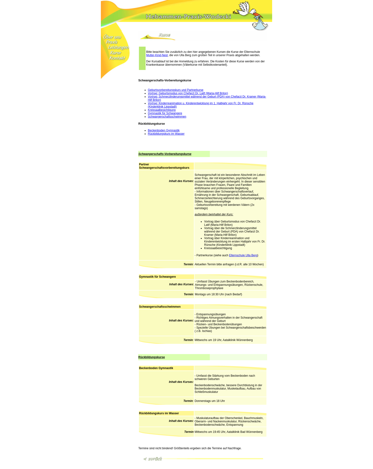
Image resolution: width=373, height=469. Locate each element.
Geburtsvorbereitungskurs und (167, 90)
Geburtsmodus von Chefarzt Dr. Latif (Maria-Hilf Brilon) (188, 93)
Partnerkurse (195, 90)
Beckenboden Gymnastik (164, 130)
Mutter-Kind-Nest (157, 55)
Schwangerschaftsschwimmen (167, 116)
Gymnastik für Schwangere (165, 113)
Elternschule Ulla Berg (243, 255)
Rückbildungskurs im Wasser (166, 133)
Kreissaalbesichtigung (162, 110)
